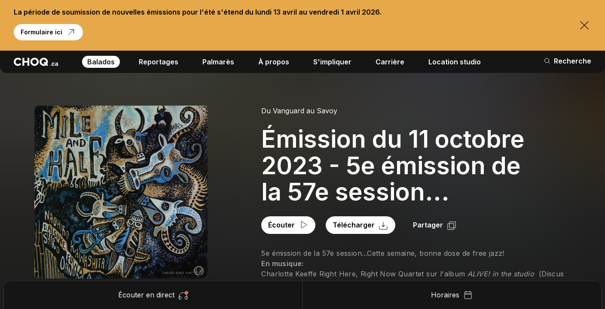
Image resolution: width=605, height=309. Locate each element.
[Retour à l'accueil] (36, 62)
